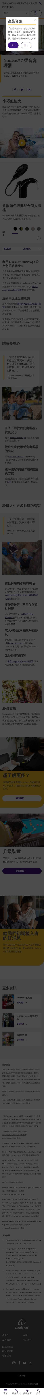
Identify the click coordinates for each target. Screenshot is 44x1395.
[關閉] (35, 20)
